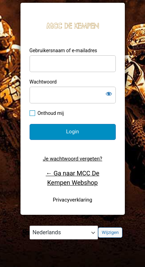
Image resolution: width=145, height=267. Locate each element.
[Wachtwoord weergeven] (109, 94)
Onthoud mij (51, 113)
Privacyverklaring (72, 200)
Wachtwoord (43, 82)
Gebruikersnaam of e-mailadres (63, 50)
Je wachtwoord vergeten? (72, 159)
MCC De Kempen (72, 25)
